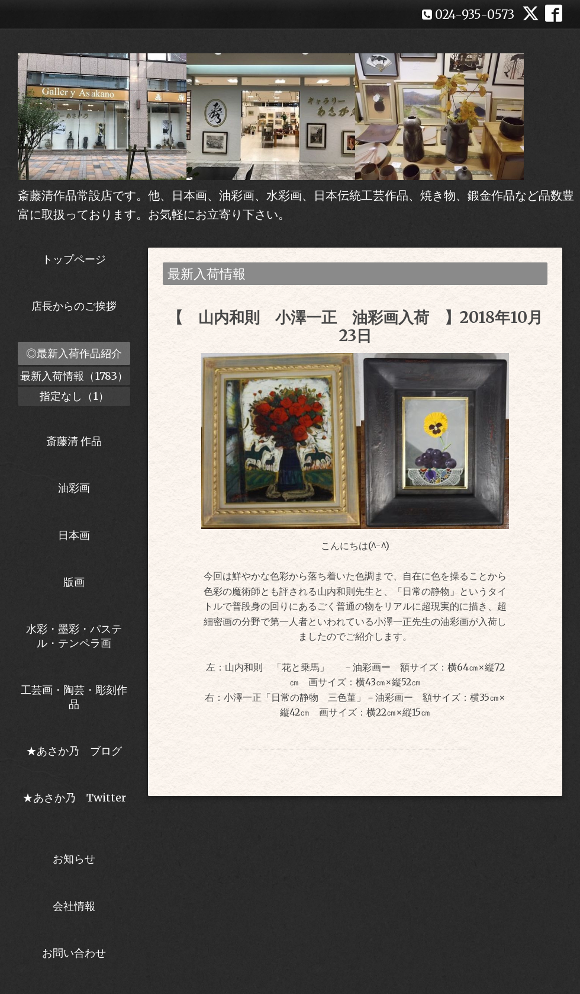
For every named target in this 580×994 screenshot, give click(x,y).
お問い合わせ (74, 953)
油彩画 (74, 488)
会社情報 (74, 906)
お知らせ (74, 858)
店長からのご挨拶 (74, 306)
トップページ (74, 259)
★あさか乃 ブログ (78, 751)
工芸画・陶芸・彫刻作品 (74, 696)
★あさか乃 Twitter (74, 804)
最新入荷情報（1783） (74, 376)
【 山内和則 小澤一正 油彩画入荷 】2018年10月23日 (355, 326)
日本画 (74, 535)
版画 (74, 582)
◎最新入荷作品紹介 (74, 353)
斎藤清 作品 (74, 441)
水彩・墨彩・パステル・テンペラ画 (74, 635)
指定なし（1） (74, 396)
